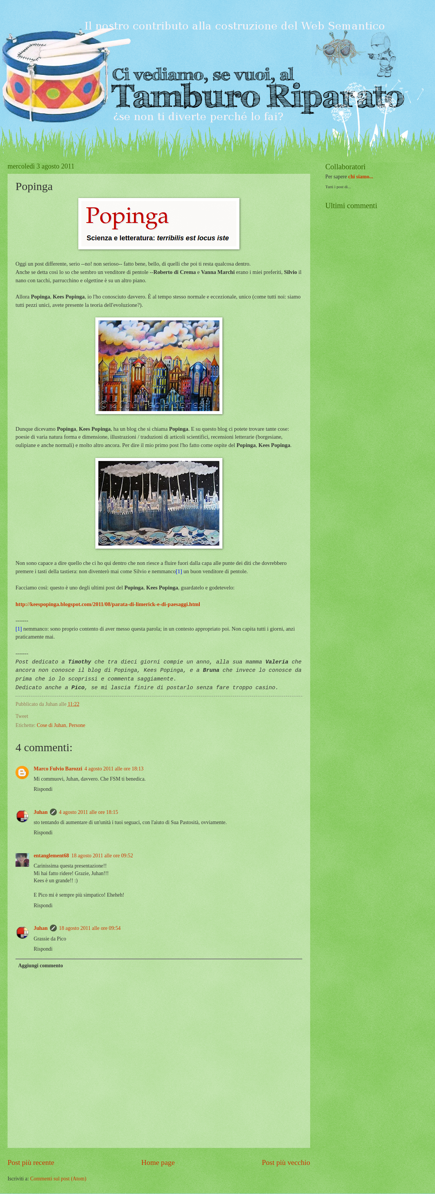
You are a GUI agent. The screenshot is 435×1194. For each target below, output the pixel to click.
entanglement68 (51, 855)
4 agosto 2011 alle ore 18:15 (88, 812)
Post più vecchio (286, 1162)
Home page (158, 1162)
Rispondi (43, 789)
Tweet (22, 716)
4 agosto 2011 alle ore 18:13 (113, 769)
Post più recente (31, 1162)
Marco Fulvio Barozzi (58, 769)
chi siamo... (360, 176)
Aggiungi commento (40, 965)
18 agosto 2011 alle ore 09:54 (90, 928)
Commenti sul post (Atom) (58, 1179)
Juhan (41, 812)
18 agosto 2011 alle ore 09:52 (102, 855)
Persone (77, 725)
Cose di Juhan (51, 725)
